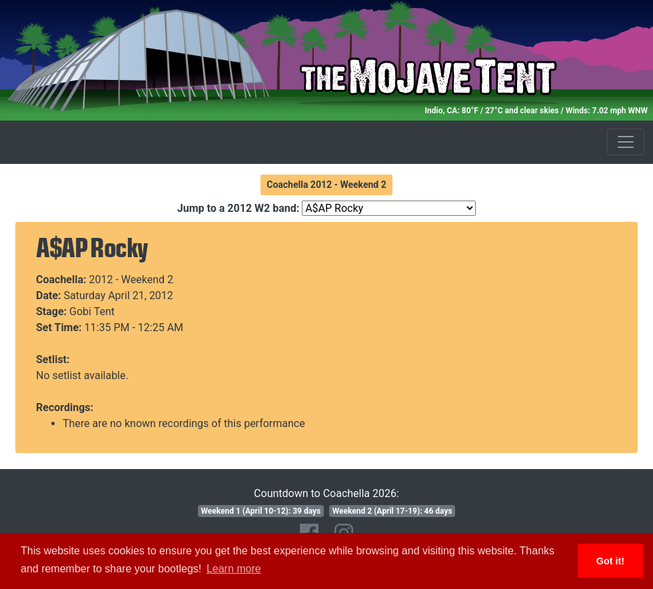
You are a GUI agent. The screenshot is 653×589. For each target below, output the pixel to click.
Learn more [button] (234, 568)
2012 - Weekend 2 (131, 279)
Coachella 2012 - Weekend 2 (326, 184)
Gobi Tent (92, 311)
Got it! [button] (610, 561)
